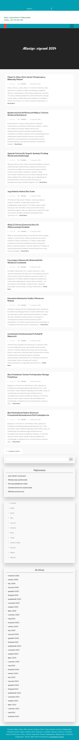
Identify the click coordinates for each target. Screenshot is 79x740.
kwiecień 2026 (13, 576)
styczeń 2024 (13, 681)
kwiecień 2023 (13, 716)
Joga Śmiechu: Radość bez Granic (21, 191)
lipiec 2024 (12, 658)
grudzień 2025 (13, 591)
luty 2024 (11, 677)
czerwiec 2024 (13, 662)
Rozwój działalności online (18, 484)
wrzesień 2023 (13, 697)
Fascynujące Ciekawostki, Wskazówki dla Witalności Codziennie (25, 261)
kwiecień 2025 (13, 623)
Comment (12, 84)
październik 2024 (14, 646)
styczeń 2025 (13, 634)
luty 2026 (11, 583)
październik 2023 (14, 693)
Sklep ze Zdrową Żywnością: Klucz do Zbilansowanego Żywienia (23, 226)
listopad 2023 (13, 689)
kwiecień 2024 (13, 669)
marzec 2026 (13, 580)
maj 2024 (11, 665)
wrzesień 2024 (13, 650)
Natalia (23, 84)
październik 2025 (14, 599)
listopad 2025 (13, 595)
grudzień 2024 (13, 638)
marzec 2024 (13, 673)
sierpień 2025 (13, 607)
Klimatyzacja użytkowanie (17, 480)
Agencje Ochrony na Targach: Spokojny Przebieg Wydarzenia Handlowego (28, 154)
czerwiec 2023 (13, 708)
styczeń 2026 (13, 587)
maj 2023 (11, 712)
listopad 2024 (13, 642)
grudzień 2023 (13, 685)
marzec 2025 (13, 626)
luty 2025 (11, 630)
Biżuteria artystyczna (16, 491)
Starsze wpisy (14, 451)
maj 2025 (11, 619)
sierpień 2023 (13, 701)
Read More (11, 103)
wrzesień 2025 (13, 603)
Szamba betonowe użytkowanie (20, 488)
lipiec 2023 (12, 705)
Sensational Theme (56, 737)
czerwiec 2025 (13, 615)
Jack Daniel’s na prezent (17, 476)
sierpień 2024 (13, 654)
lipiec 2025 (12, 611)
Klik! (71, 459)
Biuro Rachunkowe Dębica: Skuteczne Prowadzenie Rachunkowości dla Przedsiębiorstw (28, 414)
